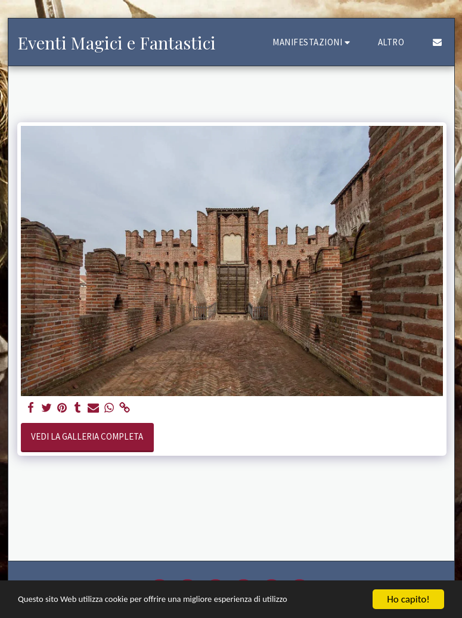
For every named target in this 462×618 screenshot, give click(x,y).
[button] (313, 42)
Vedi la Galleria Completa (87, 436)
